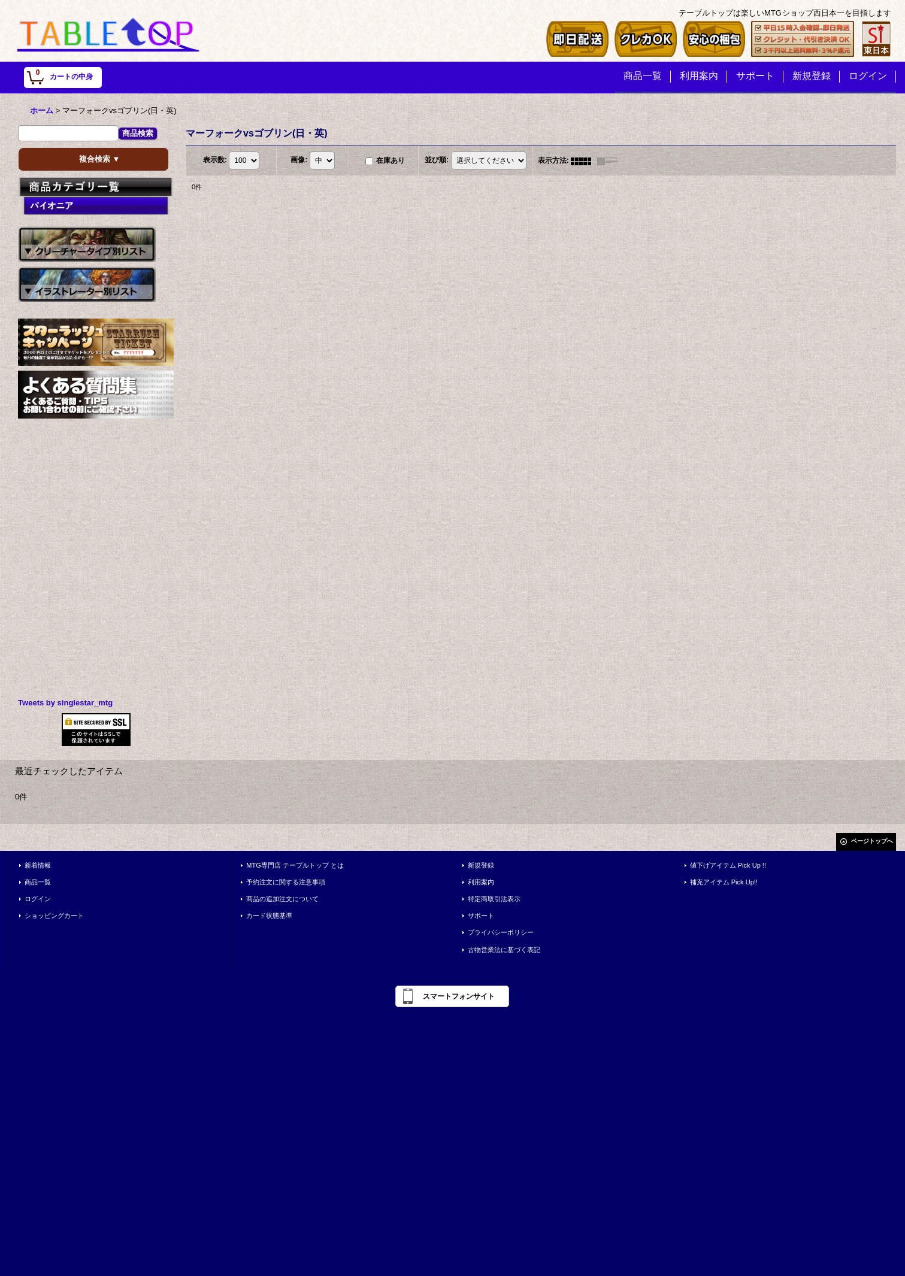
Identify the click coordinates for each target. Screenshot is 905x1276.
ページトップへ (872, 841)
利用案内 (481, 882)
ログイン (38, 898)
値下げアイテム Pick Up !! (728, 865)
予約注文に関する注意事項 (285, 882)
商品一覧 (38, 882)
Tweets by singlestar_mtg (65, 702)
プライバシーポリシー (501, 932)
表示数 (215, 160)
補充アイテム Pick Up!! (724, 882)
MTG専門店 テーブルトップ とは (295, 865)
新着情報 (38, 865)
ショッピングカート (54, 915)
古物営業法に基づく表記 (504, 949)
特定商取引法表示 (494, 898)
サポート (481, 915)
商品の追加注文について (282, 898)
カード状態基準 (269, 915)
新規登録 (481, 865)
